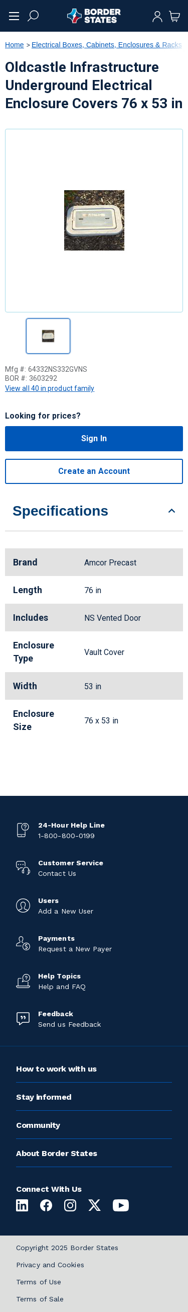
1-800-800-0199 (66, 836)
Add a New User (65, 911)
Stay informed (44, 1097)
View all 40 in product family (49, 388)
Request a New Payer (75, 949)
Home (14, 45)
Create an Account (94, 471)
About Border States (56, 1153)
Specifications (60, 511)
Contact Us (57, 873)
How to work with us (56, 1069)
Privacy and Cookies (50, 1265)
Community (38, 1125)
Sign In (94, 438)
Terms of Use (38, 1282)
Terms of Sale (40, 1299)
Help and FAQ (62, 986)
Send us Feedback (69, 1024)
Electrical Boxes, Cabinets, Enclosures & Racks (107, 45)
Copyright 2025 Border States (67, 1248)
